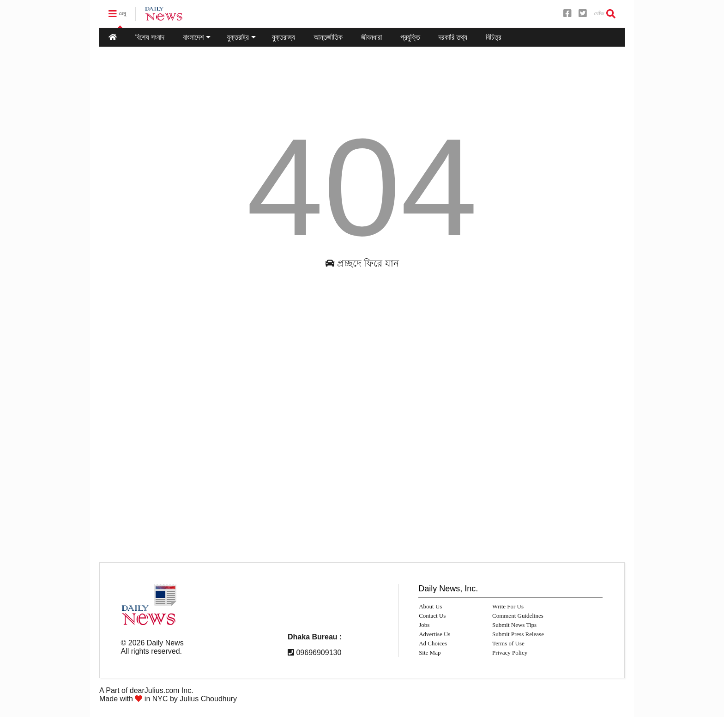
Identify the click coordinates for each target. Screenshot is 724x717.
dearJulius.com (155, 690)
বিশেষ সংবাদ (149, 37)
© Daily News (152, 643)
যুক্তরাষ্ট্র (241, 37)
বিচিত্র (493, 37)
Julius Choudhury (208, 699)
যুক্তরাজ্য (284, 37)
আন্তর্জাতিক (328, 37)
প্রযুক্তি (410, 37)
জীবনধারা (371, 37)
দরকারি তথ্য (452, 37)
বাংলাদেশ (197, 37)
